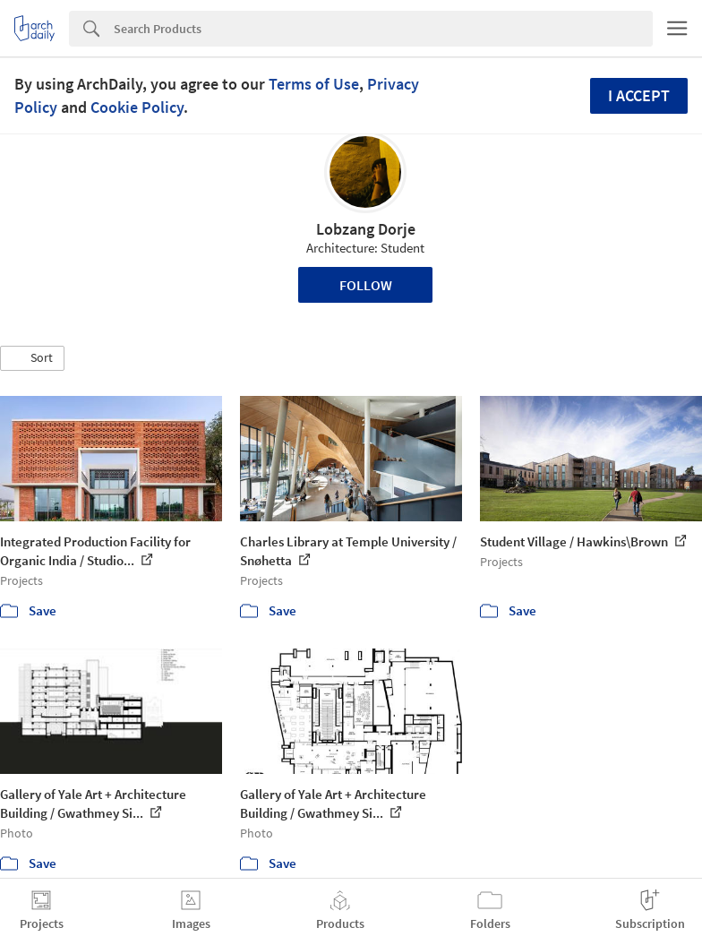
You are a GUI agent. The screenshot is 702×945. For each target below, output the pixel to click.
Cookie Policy (137, 107)
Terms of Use (314, 83)
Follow (365, 285)
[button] (32, 358)
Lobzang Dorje (365, 229)
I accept (639, 95)
